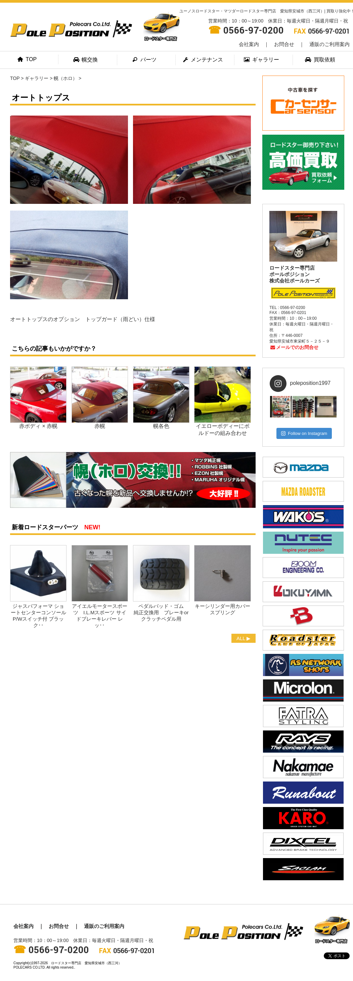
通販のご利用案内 (329, 44)
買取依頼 (320, 59)
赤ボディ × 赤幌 (38, 426)
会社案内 (249, 44)
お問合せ (284, 44)
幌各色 (161, 426)
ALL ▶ (243, 638)
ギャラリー (262, 59)
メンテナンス (203, 59)
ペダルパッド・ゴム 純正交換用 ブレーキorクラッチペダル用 (164, 612)
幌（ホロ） (65, 78)
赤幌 (99, 426)
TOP (27, 59)
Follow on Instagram (304, 433)
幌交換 (86, 59)
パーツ (144, 59)
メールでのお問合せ (293, 347)
